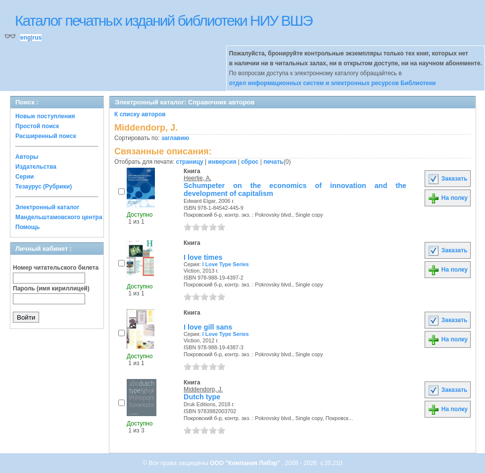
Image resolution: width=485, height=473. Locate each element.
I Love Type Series (225, 264)
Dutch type (202, 397)
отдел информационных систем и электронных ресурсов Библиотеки (332, 83)
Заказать (447, 178)
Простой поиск (37, 126)
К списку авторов (140, 114)
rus (37, 37)
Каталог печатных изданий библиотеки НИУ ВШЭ (163, 20)
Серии (24, 176)
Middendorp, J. (203, 389)
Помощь (27, 227)
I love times (203, 257)
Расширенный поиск (45, 136)
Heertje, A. (197, 178)
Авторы (27, 156)
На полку (448, 197)
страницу (189, 161)
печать (273, 161)
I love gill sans (208, 327)
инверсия (222, 161)
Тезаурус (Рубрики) (43, 186)
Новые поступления (45, 116)
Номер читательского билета (55, 267)
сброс (249, 161)
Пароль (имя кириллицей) (51, 288)
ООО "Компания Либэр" (246, 463)
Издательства (35, 166)
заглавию (175, 138)
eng (25, 37)
